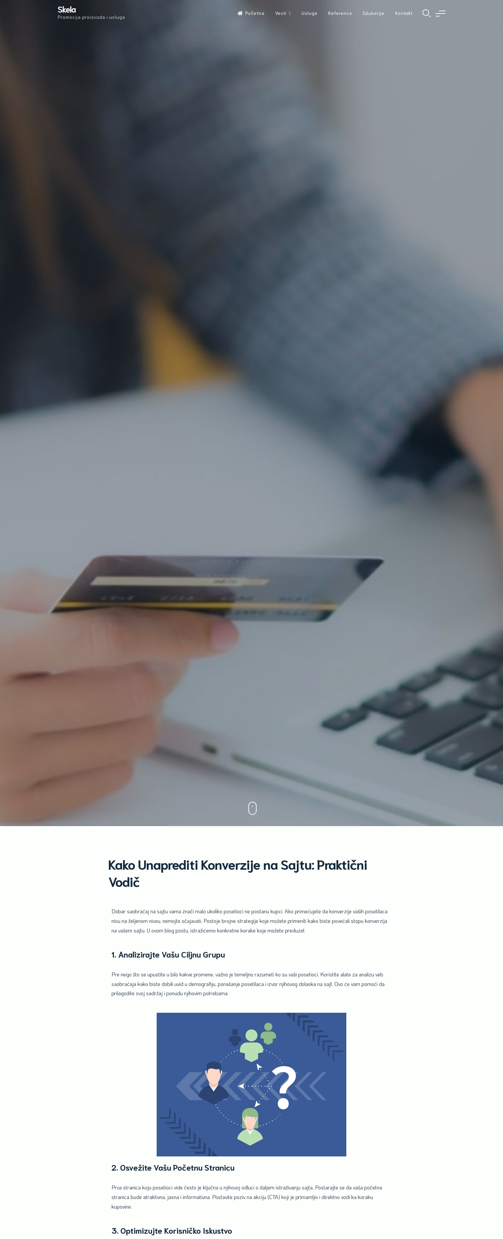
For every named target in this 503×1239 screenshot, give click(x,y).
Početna (251, 13)
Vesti (281, 13)
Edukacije (374, 13)
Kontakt (404, 13)
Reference (340, 13)
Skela (67, 8)
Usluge (309, 13)
